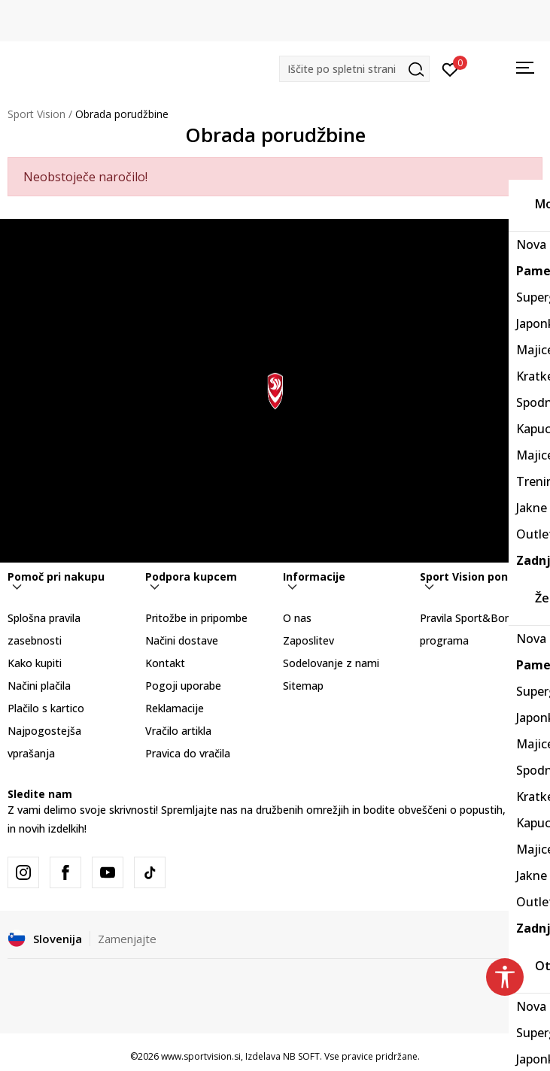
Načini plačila (39, 685)
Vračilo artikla (178, 731)
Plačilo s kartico (46, 708)
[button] (354, 69)
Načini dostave (181, 640)
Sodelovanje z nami (331, 663)
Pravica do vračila (187, 753)
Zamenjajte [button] (127, 938)
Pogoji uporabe (183, 685)
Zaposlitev (308, 640)
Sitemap (303, 685)
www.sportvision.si (201, 1056)
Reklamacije (174, 708)
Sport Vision (36, 114)
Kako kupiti (35, 663)
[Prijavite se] (450, 68)
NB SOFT (301, 1056)
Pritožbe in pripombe (196, 618)
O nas (297, 618)
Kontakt (165, 663)
